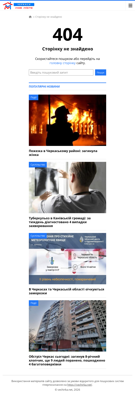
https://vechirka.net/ (79, 384)
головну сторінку (63, 63)
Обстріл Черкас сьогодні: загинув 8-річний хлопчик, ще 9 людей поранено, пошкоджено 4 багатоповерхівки (67, 360)
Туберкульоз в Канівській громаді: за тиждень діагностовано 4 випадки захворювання (60, 222)
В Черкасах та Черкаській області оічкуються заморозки (66, 291)
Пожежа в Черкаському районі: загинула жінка (63, 153)
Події (34, 97)
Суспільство (38, 164)
